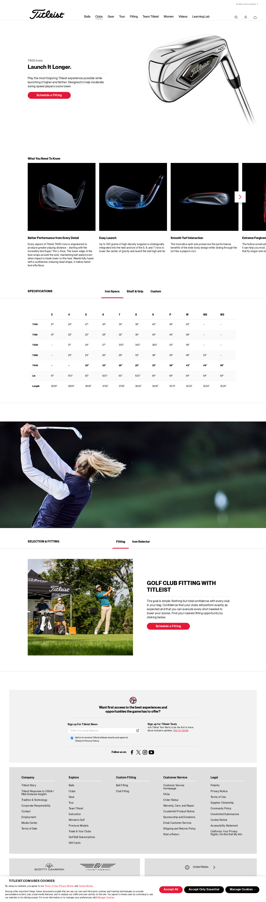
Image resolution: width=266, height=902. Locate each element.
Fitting (134, 17)
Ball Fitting (122, 785)
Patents (215, 785)
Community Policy (221, 808)
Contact (25, 811)
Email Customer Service (177, 823)
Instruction (75, 814)
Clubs (99, 17)
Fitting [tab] (120, 542)
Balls (87, 17)
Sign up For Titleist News (83, 724)
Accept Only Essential (204, 889)
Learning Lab (200, 17)
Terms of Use (51, 886)
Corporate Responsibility (36, 806)
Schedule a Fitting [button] (49, 95)
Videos (183, 17)
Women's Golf (77, 820)
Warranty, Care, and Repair (178, 806)
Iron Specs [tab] (112, 291)
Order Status (170, 800)
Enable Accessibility (246, 4)
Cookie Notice (86, 886)
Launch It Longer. (49, 67)
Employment (28, 817)
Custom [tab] (156, 291)
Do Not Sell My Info (231, 834)
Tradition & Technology (34, 800)
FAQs (166, 794)
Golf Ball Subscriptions (82, 837)
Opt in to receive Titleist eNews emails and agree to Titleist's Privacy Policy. (101, 739)
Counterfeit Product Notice (179, 811)
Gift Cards (75, 843)
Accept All (171, 889)
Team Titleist (151, 17)
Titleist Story (28, 785)
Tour (122, 17)
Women (169, 17)
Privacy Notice (66, 886)
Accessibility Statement (224, 826)
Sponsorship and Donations (179, 817)
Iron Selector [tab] (141, 542)
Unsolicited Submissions (225, 814)
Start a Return (171, 834)
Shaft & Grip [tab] (135, 291)
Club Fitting (122, 791)
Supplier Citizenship (222, 803)
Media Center (29, 823)
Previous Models (78, 826)
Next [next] (240, 197)
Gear (111, 17)
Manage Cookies (106, 898)
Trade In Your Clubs (80, 831)
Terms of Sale (29, 829)
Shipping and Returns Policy (179, 829)
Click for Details (180, 731)
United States (200, 867)
